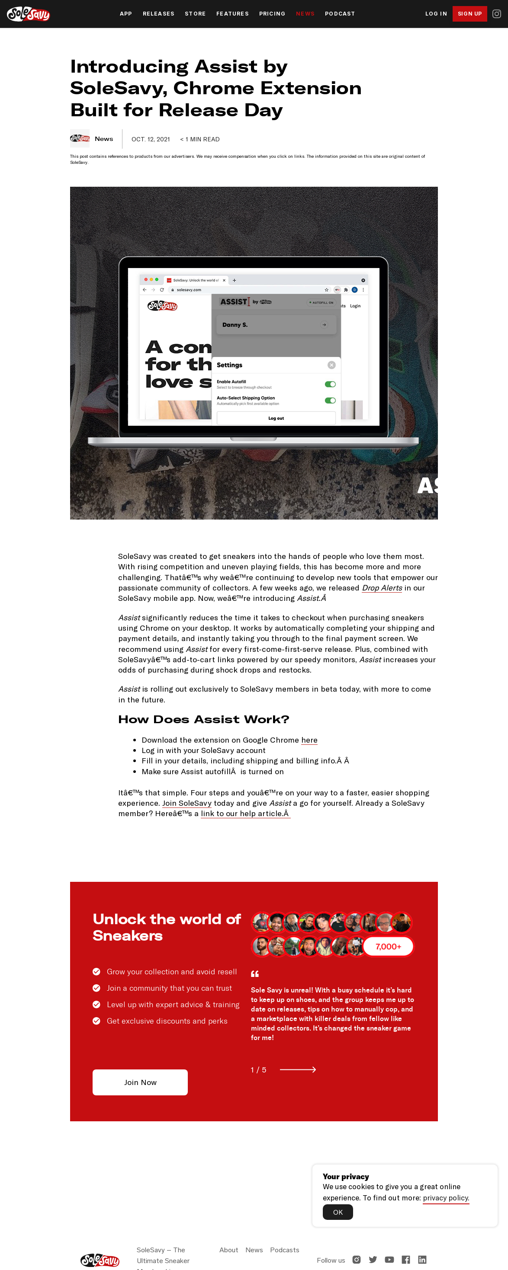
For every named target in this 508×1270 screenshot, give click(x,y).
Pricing (272, 13)
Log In (436, 13)
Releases (159, 13)
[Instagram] (496, 14)
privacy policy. (446, 1196)
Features (232, 13)
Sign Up (470, 13)
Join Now (140, 1082)
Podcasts (284, 1250)
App (126, 13)
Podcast (340, 13)
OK (338, 1211)
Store (195, 13)
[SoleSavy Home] (28, 14)
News (305, 13)
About (228, 1250)
